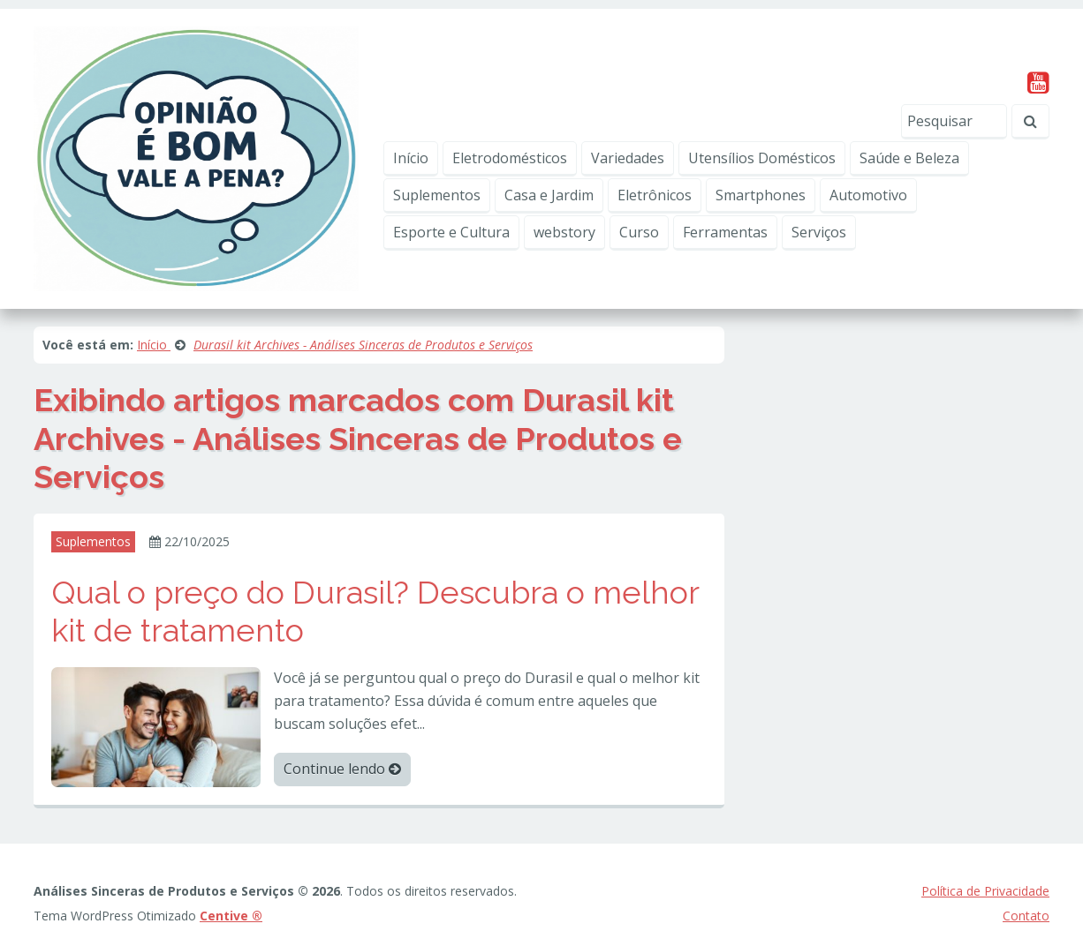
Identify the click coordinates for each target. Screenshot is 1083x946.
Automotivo (868, 195)
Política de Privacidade (985, 890)
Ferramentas (725, 232)
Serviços (818, 232)
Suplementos (437, 195)
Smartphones (761, 195)
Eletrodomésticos (509, 158)
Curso (639, 232)
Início (410, 158)
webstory (564, 232)
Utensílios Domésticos (762, 158)
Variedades (627, 158)
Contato (1026, 915)
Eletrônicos (654, 195)
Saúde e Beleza (909, 158)
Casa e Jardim (549, 195)
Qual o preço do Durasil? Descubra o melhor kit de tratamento (375, 611)
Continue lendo (342, 768)
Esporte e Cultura (451, 232)
